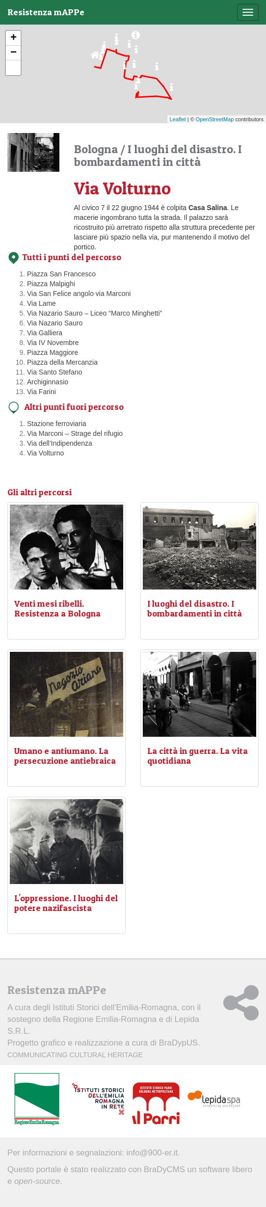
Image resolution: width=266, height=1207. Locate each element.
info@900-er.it (152, 1152)
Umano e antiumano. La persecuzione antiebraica (65, 756)
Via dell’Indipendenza (59, 443)
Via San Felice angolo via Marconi (79, 293)
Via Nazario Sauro (54, 323)
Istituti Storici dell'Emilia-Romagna (115, 1007)
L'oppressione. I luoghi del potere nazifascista (66, 903)
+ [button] (13, 38)
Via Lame (41, 303)
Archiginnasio (47, 382)
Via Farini (41, 392)
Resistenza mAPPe (45, 12)
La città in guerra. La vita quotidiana (197, 756)
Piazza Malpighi (51, 284)
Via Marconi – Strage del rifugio (75, 433)
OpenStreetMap (215, 119)
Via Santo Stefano (54, 372)
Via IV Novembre (53, 343)
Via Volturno (45, 453)
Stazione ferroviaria (56, 424)
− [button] (13, 53)
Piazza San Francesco (61, 274)
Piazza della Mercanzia (62, 362)
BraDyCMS (164, 1169)
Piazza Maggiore (52, 352)
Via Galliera (44, 333)
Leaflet (178, 119)
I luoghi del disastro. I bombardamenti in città (194, 608)
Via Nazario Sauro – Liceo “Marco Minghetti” (94, 313)
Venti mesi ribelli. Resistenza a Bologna (57, 608)
